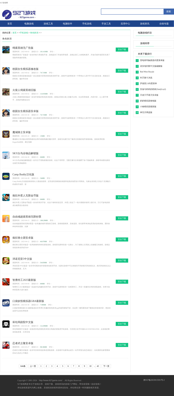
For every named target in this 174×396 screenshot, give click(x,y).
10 (90, 366)
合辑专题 (164, 23)
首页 (14, 33)
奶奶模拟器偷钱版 (148, 101)
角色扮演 (34, 33)
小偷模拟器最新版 (148, 107)
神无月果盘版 (146, 112)
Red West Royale (147, 72)
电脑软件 (67, 23)
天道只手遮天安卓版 (149, 95)
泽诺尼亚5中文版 (22, 258)
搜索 (168, 11)
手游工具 (106, 23)
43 (98, 366)
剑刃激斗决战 (146, 78)
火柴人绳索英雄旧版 (24, 90)
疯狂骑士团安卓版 (22, 237)
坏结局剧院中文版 (22, 322)
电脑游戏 (29, 23)
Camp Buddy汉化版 (23, 174)
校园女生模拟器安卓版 (25, 111)
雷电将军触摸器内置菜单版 (152, 60)
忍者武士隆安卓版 (22, 343)
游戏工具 (48, 23)
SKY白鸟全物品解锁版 (25, 153)
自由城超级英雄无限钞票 (26, 216)
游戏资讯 (144, 23)
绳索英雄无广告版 (22, 47)
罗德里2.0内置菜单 (148, 83)
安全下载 (122, 49)
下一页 (106, 366)
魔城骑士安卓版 (21, 132)
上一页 (33, 366)
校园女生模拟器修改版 (25, 68)
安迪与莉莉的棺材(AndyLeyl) (153, 89)
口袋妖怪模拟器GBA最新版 (28, 301)
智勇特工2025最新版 (24, 280)
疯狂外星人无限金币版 (25, 195)
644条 (23, 366)
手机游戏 (86, 23)
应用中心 (125, 23)
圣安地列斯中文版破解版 (151, 66)
